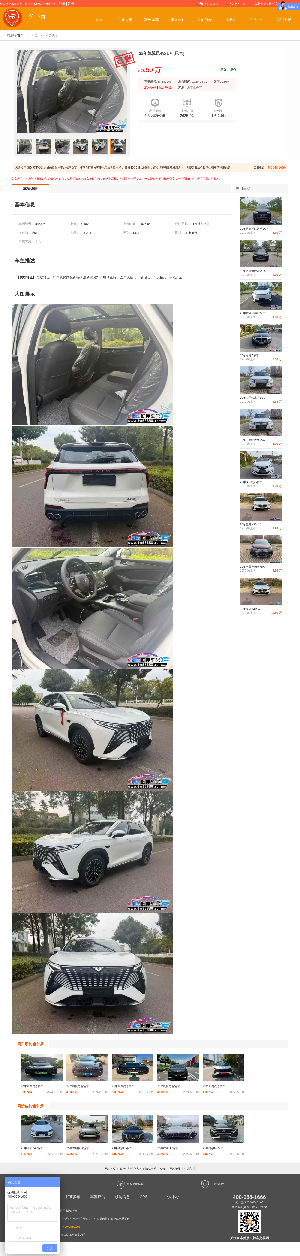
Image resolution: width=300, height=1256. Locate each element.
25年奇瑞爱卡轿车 (77, 1148)
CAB (163, 1168)
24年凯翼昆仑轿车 (32, 1086)
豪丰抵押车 (194, 87)
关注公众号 (208, 4)
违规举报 (189, 1168)
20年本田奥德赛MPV (253, 566)
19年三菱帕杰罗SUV (252, 397)
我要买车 (125, 20)
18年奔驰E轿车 (249, 355)
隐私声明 (150, 1168)
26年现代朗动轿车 (251, 482)
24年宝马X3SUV (250, 524)
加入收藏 (150, 87)
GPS (231, 20)
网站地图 (175, 1168)
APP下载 (283, 20)
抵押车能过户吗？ (130, 1168)
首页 (98, 20)
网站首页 (110, 1168)
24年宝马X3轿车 (250, 609)
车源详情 (30, 189)
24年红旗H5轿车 (122, 1148)
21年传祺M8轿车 (213, 1148)
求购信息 (122, 1197)
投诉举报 (164, 87)
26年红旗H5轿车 (167, 1148)
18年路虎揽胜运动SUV (254, 228)
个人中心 (237, 4)
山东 (38, 242)
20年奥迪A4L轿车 (32, 1148)
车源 (34, 35)
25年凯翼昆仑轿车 (123, 1086)
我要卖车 (151, 20)
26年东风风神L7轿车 (253, 313)
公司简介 (204, 20)
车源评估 (178, 20)
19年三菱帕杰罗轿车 (252, 440)
